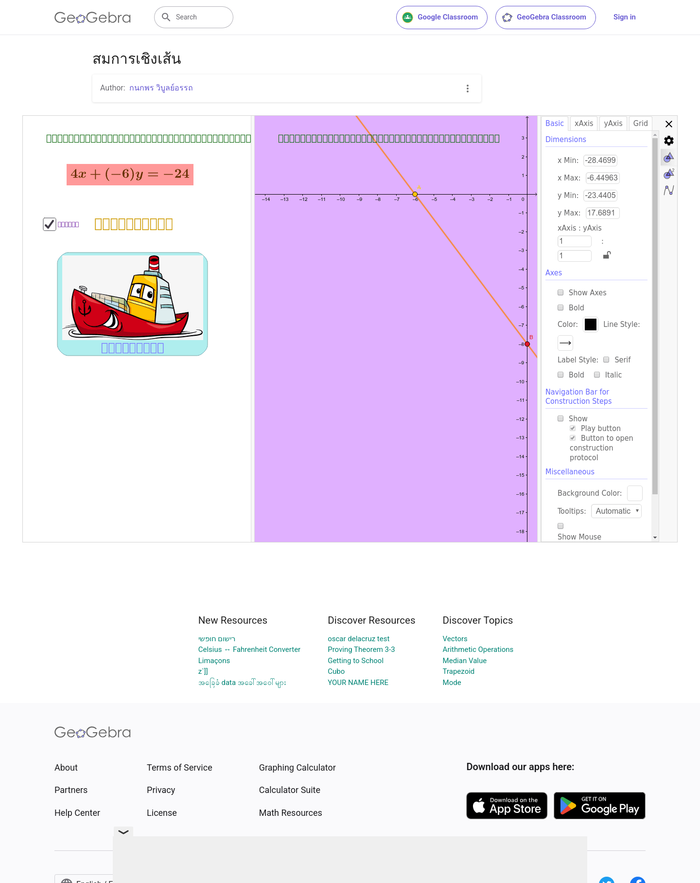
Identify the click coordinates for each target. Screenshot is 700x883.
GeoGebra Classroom (543, 17)
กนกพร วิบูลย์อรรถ (161, 87)
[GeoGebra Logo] (92, 17)
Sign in (624, 17)
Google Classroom (440, 17)
